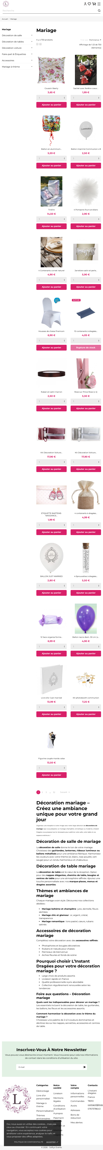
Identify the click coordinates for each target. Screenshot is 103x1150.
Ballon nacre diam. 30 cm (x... (85, 637)
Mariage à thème (11, 67)
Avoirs (74, 1105)
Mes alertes (77, 1122)
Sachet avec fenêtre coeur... (85, 88)
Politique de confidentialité (28, 1142)
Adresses (75, 1110)
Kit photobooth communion (86, 698)
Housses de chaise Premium (51, 331)
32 (54, 792)
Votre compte (75, 1086)
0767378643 (94, 1109)
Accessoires (8, 60)
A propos (58, 1113)
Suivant (65, 792)
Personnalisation (45, 1111)
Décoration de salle (12, 35)
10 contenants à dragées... (85, 331)
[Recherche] (51, 11)
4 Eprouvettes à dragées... (85, 576)
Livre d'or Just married (51, 698)
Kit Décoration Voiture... (51, 452)
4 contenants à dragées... (86, 513)
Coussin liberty (51, 88)
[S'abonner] (85, 1067)
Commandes (77, 1101)
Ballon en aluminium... (51, 149)
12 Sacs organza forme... (51, 637)
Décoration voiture (12, 48)
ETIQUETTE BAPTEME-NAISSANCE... (51, 514)
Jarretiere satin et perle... (86, 270)
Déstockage (42, 1091)
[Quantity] (51, 98)
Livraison (57, 1093)
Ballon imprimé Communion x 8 (86, 149)
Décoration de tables (13, 41)
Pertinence (95, 40)
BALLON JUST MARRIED (51, 576)
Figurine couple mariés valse (51, 758)
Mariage (6, 29)
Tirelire (51, 210)
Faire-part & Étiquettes (14, 54)
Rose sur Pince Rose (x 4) (85, 392)
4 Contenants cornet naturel (51, 270)
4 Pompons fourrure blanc (86, 210)
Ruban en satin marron (51, 392)
